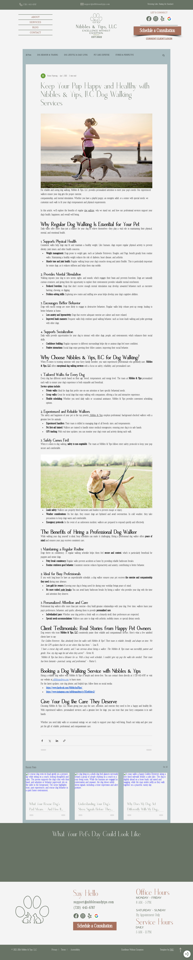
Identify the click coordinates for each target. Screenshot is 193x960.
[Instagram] (155, 18)
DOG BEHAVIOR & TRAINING (47, 55)
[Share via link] (64, 740)
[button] (163, 55)
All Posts (28, 55)
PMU (172, 949)
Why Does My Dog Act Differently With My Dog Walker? (142, 806)
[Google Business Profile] (169, 18)
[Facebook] (149, 18)
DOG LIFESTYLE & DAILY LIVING (76, 55)
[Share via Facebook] (42, 740)
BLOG (35, 27)
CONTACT (35, 32)
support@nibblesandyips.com (94, 902)
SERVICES (35, 22)
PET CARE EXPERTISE (101, 55)
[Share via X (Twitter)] (49, 740)
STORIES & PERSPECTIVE (124, 55)
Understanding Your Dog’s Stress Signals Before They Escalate (94, 806)
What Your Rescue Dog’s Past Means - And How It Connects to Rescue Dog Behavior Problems (45, 806)
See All (165, 767)
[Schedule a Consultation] (157, 30)
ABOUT (35, 17)
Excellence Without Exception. (96, 32)
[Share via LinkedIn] (56, 740)
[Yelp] (162, 18)
